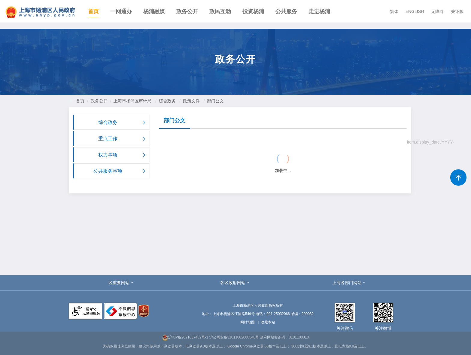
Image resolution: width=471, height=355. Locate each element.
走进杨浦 (319, 11)
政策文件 (191, 101)
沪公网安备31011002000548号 (234, 337)
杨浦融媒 (154, 11)
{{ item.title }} (180, 142)
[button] (121, 282)
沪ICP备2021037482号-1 (185, 337)
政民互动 (220, 11)
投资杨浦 (253, 11)
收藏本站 (268, 322)
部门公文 (215, 101)
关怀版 (457, 11)
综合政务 (167, 101)
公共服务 (286, 11)
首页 (93, 11)
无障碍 (437, 11)
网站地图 (247, 322)
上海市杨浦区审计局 (132, 101)
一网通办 (121, 11)
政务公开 (187, 11)
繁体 (394, 11)
